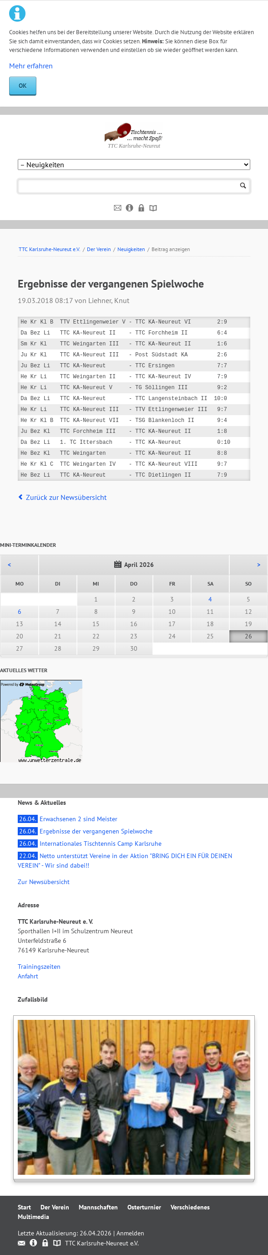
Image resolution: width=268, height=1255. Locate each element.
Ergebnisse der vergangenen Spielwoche (85, 831)
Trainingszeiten (39, 966)
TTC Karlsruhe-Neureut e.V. (50, 249)
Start (24, 1207)
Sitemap (153, 208)
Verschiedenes (190, 1207)
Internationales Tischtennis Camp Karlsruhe (90, 843)
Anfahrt (28, 976)
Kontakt (118, 208)
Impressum (130, 208)
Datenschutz (142, 208)
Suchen (243, 186)
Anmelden (130, 1233)
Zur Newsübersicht (44, 882)
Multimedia (33, 1217)
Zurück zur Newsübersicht (66, 497)
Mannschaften (98, 1207)
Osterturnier (144, 1207)
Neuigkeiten (131, 249)
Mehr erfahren (31, 65)
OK (23, 86)
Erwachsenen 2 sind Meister (67, 819)
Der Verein (99, 249)
